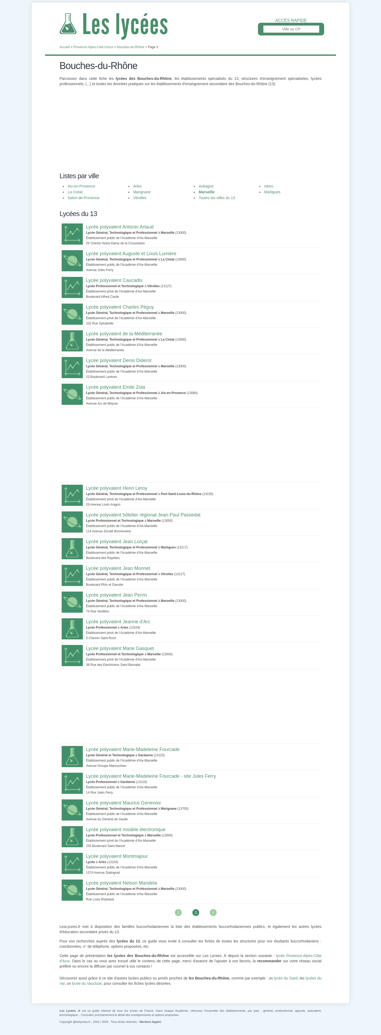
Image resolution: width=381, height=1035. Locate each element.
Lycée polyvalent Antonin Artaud (120, 227)
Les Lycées (190, 26)
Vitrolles (140, 198)
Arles (137, 186)
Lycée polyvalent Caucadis (114, 280)
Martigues (272, 192)
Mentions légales (150, 1021)
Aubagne (206, 186)
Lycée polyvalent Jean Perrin (116, 595)
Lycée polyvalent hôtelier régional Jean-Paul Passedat (143, 515)
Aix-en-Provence (81, 186)
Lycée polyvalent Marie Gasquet (120, 648)
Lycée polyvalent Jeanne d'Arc (118, 621)
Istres (268, 186)
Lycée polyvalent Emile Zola (115, 387)
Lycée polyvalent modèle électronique (126, 829)
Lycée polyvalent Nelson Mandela (121, 883)
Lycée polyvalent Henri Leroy (116, 488)
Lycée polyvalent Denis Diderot (118, 360)
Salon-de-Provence (83, 198)
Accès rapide (291, 21)
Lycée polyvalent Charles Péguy (120, 307)
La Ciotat (75, 192)
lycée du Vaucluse (87, 983)
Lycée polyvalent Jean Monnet (118, 568)
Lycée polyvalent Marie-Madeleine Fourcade (133, 749)
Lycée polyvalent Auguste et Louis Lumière (131, 253)
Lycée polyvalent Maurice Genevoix (123, 802)
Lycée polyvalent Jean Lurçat (116, 541)
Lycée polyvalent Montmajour (117, 856)
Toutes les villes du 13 (217, 198)
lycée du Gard (285, 978)
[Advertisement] (190, 133)
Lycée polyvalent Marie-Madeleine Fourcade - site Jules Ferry (151, 776)
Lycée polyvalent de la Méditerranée (124, 333)
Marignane (142, 192)
